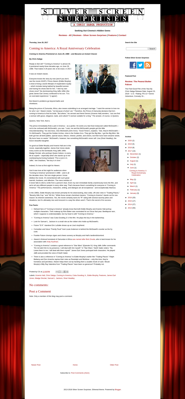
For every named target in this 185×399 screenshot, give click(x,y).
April (132, 183)
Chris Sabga (51, 275)
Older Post (114, 365)
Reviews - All (65, 35)
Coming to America (64, 275)
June (132, 168)
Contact (122, 35)
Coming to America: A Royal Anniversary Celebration (138, 173)
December (134, 154)
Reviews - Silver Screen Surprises (89, 35)
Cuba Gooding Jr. (79, 275)
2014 (130, 204)
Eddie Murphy (92, 275)
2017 (130, 151)
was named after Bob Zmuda (83, 239)
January (133, 193)
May (132, 179)
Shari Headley (69, 278)
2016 (130, 198)
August (133, 161)
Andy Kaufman (52, 242)
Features (112, 35)
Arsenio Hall (40, 275)
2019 (130, 144)
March (132, 186)
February (134, 190)
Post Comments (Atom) (80, 373)
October (133, 157)
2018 (130, 147)
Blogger (118, 390)
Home (75, 365)
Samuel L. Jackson (55, 278)
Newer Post (36, 365)
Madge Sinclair (40, 278)
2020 (130, 141)
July (132, 164)
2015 (130, 201)
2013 (130, 208)
